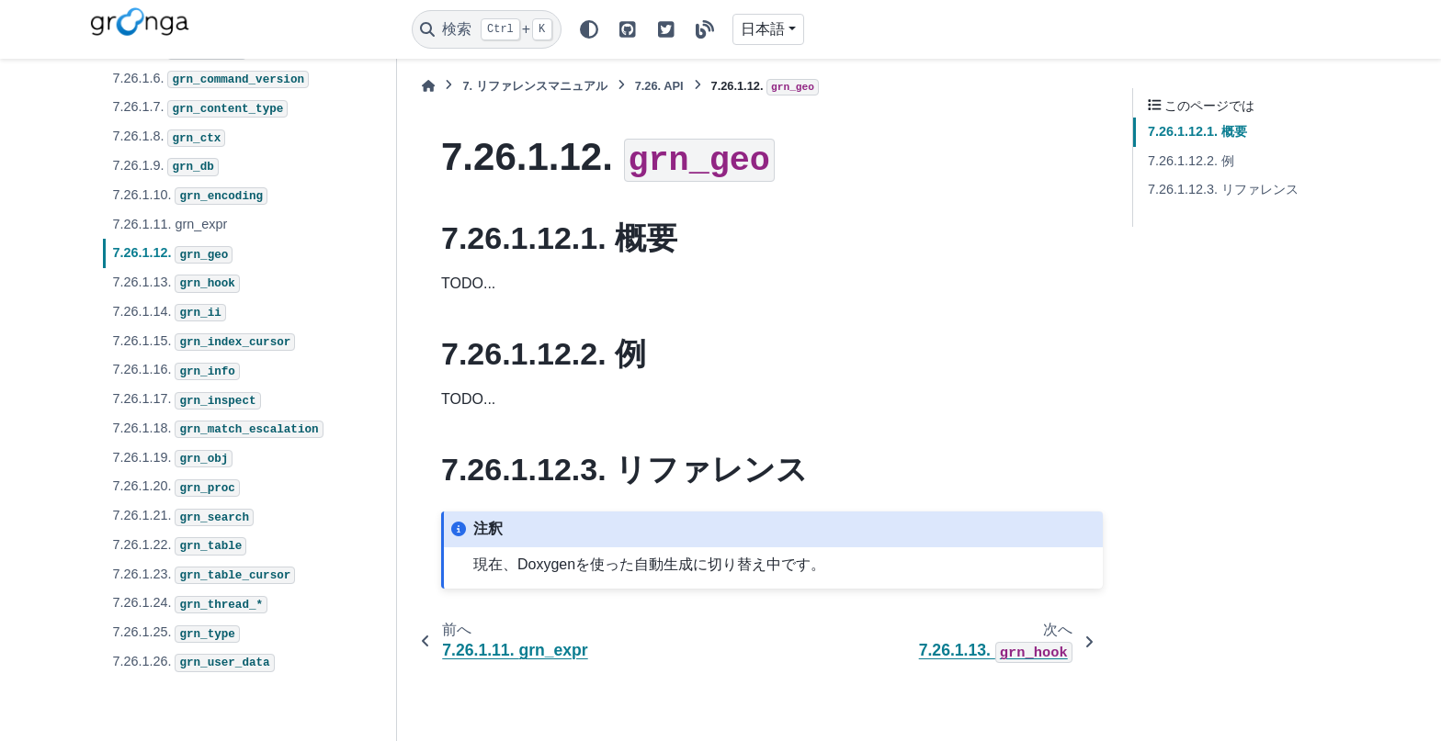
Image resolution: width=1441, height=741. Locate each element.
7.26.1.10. (189, 196)
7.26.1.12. (172, 254)
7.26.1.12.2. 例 (1191, 160)
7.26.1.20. (175, 487)
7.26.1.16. (175, 371)
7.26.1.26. (193, 663)
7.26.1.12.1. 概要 (1197, 131)
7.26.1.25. (175, 633)
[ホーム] (428, 85)
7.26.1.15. (203, 342)
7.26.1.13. (175, 284)
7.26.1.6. (210, 80)
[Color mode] (589, 29)
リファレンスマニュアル (534, 86)
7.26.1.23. (203, 576)
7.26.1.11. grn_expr (169, 224)
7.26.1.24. (189, 604)
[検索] (487, 29)
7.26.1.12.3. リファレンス (1223, 189)
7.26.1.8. (168, 138)
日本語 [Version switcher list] (763, 29)
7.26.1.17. (186, 400)
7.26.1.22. (179, 546)
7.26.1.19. (172, 459)
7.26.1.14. (168, 313)
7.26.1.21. (183, 517)
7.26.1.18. (217, 430)
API (659, 86)
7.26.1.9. (165, 167)
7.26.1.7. (200, 108)
